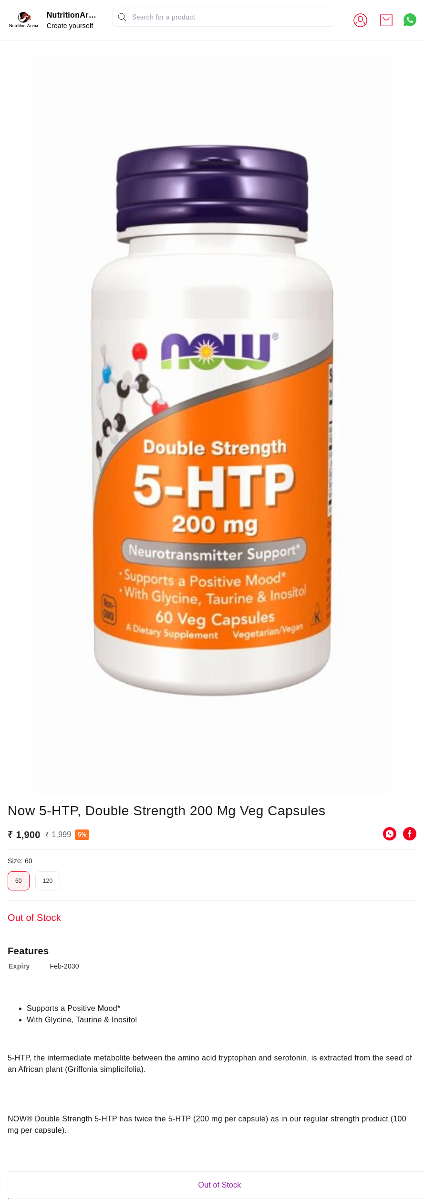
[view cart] (386, 20)
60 (18, 1018)
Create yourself (70, 26)
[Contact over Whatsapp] (409, 19)
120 (48, 1018)
